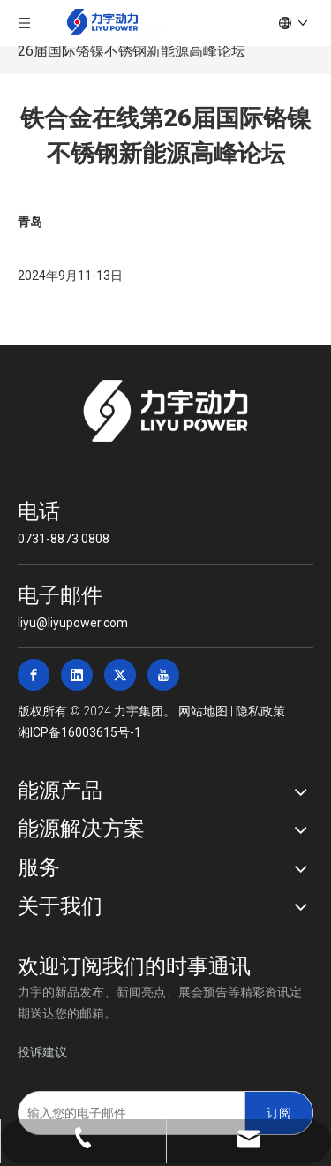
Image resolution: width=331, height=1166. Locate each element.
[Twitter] (120, 675)
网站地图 (203, 711)
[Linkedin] (77, 675)
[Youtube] (163, 675)
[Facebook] (33, 675)
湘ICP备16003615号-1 (79, 732)
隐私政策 (260, 711)
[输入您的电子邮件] (128, 1113)
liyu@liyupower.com (73, 623)
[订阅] (278, 1113)
